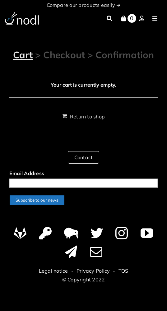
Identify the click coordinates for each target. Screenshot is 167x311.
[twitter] (96, 233)
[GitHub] (20, 233)
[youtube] (147, 233)
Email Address (26, 173)
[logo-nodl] (22, 15)
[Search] (109, 18)
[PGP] (45, 233)
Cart (23, 55)
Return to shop (87, 116)
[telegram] (71, 252)
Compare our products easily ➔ (84, 5)
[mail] (96, 252)
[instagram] (121, 233)
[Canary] (71, 233)
